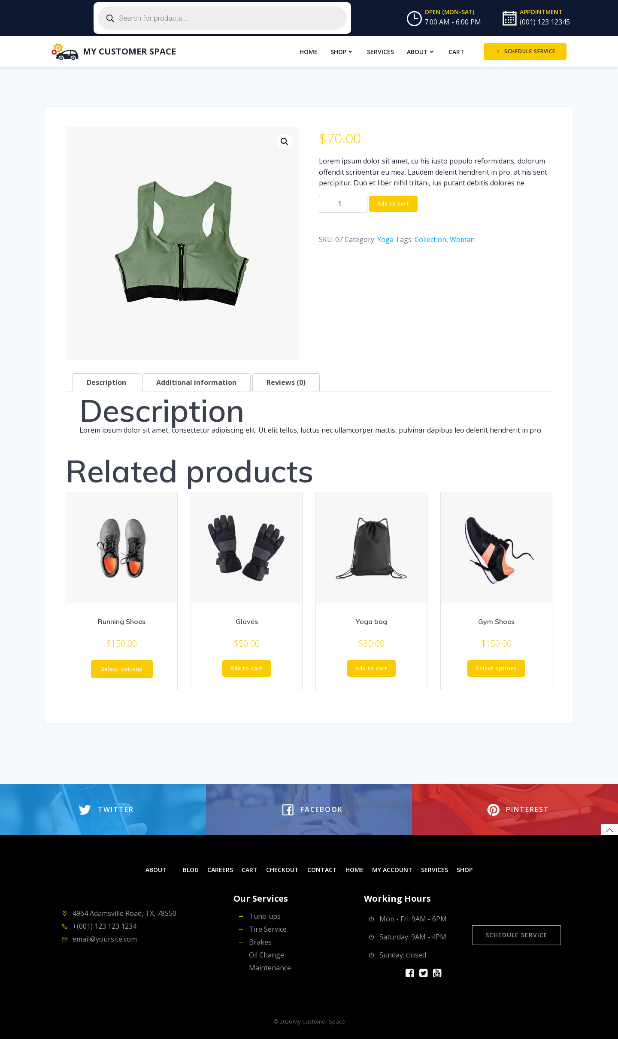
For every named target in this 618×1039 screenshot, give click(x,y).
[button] (284, 140)
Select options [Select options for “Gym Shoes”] (496, 667)
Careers (220, 869)
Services (380, 51)
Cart (457, 51)
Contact (322, 869)
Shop (342, 51)
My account (392, 869)
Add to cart (393, 202)
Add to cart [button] (246, 667)
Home (309, 51)
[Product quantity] (343, 203)
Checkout (282, 869)
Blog (191, 869)
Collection (430, 238)
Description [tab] (106, 381)
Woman (462, 238)
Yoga (385, 238)
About (421, 51)
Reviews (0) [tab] (286, 381)
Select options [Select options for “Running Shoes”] (121, 668)
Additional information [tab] (196, 381)
